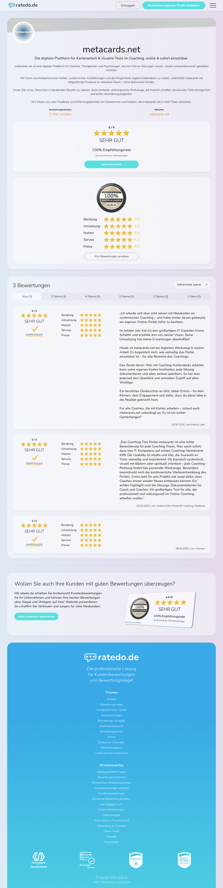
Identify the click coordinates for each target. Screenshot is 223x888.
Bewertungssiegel (111, 705)
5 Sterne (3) (58, 297)
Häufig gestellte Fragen (111, 772)
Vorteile (111, 699)
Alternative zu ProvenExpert (111, 820)
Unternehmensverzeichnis (111, 753)
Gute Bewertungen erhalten (111, 788)
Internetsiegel (111, 815)
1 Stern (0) (194, 297)
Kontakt (111, 837)
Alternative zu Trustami (111, 826)
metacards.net (159, 114)
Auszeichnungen (111, 715)
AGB (96, 882)
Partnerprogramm (111, 748)
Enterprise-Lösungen (111, 742)
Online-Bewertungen (111, 810)
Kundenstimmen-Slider (111, 710)
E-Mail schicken (60, 114)
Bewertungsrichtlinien (111, 777)
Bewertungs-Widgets (111, 721)
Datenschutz (108, 882)
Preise (111, 737)
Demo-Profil (111, 831)
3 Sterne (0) (126, 297)
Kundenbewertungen (111, 793)
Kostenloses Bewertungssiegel (111, 783)
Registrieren (111, 842)
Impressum (123, 882)
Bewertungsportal (111, 732)
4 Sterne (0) (92, 297)
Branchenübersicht (111, 726)
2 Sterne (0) (160, 297)
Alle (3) (27, 297)
